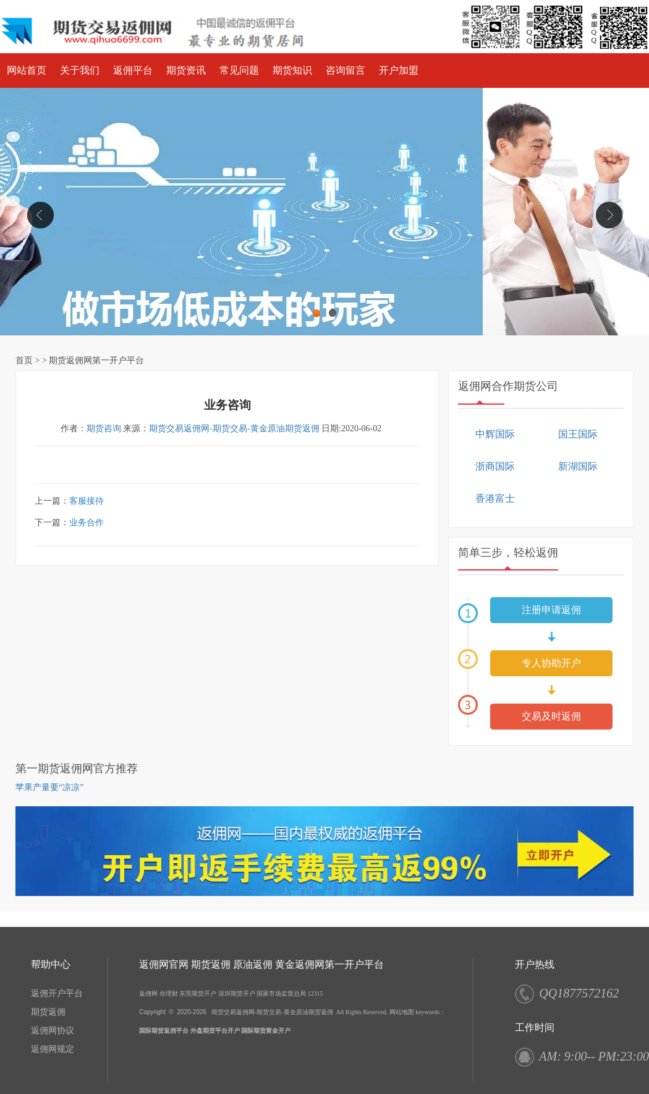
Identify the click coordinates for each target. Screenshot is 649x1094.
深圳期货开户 (236, 993)
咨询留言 (345, 70)
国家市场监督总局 (281, 993)
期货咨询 (104, 428)
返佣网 (148, 993)
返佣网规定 (52, 1049)
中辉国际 (495, 434)
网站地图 (401, 1012)
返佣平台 (133, 70)
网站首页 (26, 70)
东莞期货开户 (197, 993)
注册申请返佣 (551, 610)
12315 (315, 993)
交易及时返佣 (551, 716)
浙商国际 (495, 466)
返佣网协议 (52, 1030)
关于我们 (80, 70)
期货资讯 (186, 70)
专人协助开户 (551, 663)
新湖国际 (578, 466)
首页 (24, 360)
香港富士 (495, 498)
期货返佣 (48, 1012)
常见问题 (239, 70)
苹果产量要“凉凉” (49, 787)
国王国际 (578, 434)
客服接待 (86, 501)
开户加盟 (398, 70)
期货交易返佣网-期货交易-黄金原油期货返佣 (234, 428)
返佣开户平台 (57, 993)
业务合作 (86, 522)
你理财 (168, 993)
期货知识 (292, 70)
